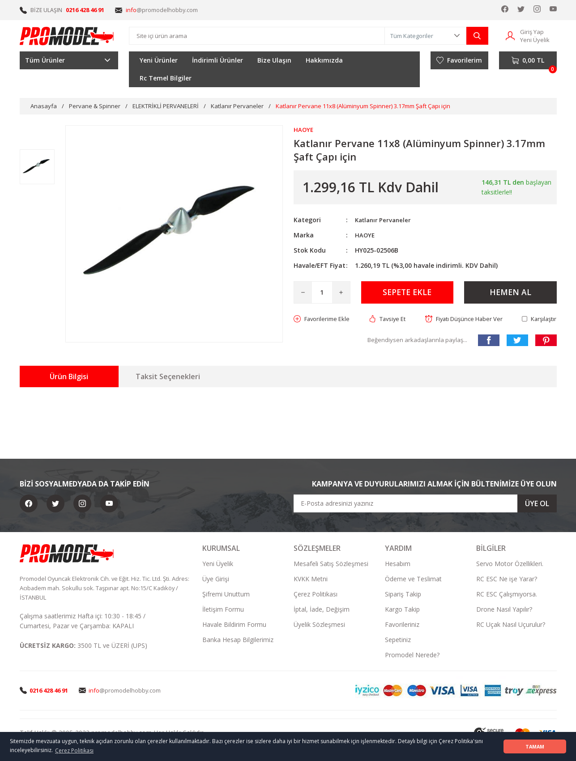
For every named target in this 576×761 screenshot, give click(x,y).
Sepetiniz (398, 640)
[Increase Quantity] (341, 293)
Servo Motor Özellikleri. (509, 564)
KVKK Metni (311, 579)
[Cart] (528, 60)
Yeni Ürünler (159, 60)
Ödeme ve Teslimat (413, 579)
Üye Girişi (215, 579)
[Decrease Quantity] (303, 293)
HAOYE (365, 235)
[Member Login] (510, 35)
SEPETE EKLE (407, 293)
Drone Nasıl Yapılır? (504, 610)
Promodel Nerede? (412, 655)
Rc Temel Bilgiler (166, 78)
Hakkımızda (324, 60)
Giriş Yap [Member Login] (532, 32)
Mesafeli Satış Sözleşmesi (331, 564)
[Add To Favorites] (324, 320)
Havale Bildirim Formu (234, 625)
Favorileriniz (402, 625)
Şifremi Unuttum (226, 595)
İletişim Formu (223, 610)
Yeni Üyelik (217, 564)
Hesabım (397, 564)
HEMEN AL (510, 293)
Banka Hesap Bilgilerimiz (237, 640)
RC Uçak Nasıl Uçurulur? (510, 625)
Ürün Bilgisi (69, 377)
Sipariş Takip (403, 595)
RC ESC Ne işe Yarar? (506, 579)
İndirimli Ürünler (217, 60)
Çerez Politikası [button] (74, 750)
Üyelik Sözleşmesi (319, 625)
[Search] (256, 36)
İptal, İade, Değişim (322, 610)
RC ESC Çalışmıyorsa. (506, 595)
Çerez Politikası (315, 595)
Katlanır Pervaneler (385, 220)
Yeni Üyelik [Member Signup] (535, 40)
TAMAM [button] (534, 746)
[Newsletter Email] (425, 504)
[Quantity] (322, 293)
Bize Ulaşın (274, 60)
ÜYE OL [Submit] (537, 504)
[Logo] (67, 35)
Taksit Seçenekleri (168, 377)
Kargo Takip (402, 610)
